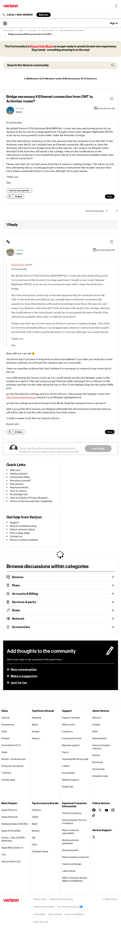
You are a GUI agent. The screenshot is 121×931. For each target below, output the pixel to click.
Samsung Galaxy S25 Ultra (15, 823)
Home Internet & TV (11, 745)
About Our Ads (40, 922)
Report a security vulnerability (70, 832)
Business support (71, 745)
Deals (16, 610)
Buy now (43, 14)
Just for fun (19, 682)
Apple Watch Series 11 (12, 847)
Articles (96, 755)
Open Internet (55, 914)
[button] (5, 23)
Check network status (22, 529)
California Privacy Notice (61, 899)
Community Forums (71, 738)
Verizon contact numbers (24, 539)
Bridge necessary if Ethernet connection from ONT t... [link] (30, 34)
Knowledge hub (19, 494)
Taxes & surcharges (71, 864)
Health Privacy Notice (44, 907)
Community (8, 30)
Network (18, 618)
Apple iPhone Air (10, 817)
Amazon (36, 738)
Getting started (18, 473)
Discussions (17, 483)
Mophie (35, 830)
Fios (4, 854)
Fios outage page (20, 532)
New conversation (24, 669)
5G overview (98, 769)
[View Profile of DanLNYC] (20, 108)
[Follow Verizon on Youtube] (106, 810)
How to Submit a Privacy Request (29, 497)
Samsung (36, 717)
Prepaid (5, 738)
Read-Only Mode (42, 46)
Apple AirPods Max (11, 830)
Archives (32, 30)
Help (21, 30)
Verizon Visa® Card (11, 861)
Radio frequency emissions (75, 857)
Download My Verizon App (75, 759)
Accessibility (68, 772)
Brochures (97, 762)
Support (14, 522)
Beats (35, 823)
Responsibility (99, 738)
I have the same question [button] (19, 190)
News (95, 731)
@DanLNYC (18, 264)
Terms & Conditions (71, 813)
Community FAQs (20, 477)
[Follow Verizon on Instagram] (112, 810)
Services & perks (24, 602)
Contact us (16, 536)
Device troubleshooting (23, 525)
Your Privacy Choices (70, 907)
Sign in (65, 752)
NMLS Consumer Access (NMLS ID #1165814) (74, 879)
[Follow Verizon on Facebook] (93, 810)
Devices (18, 577)
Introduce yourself (20, 480)
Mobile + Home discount (14, 759)
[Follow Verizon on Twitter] (100, 810)
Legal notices (68, 871)
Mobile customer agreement (70, 842)
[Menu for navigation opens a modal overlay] (116, 5)
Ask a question (105, 23)
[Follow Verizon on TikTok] (93, 815)
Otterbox (36, 810)
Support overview (71, 717)
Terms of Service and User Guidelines (31, 501)
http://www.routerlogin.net (21, 397)
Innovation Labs (100, 776)
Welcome (15, 470)
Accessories (21, 627)
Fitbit (34, 844)
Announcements (19, 487)
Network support (70, 779)
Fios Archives (48, 30)
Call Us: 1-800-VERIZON (20, 15)
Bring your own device (12, 766)
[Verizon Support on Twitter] (93, 837)
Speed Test (67, 786)
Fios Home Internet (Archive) (71, 30)
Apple (35, 724)
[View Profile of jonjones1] (20, 250)
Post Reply (98, 448)
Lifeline (65, 766)
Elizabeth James (40, 851)
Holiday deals (8, 779)
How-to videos (18, 490)
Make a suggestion (24, 676)
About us (96, 717)
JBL (34, 837)
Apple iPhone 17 (9, 810)
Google (35, 731)
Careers (96, 724)
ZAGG (35, 817)
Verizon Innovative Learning (101, 747)
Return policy (68, 724)
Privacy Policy (40, 899)
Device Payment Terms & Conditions (74, 822)
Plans (16, 585)
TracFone (6, 772)
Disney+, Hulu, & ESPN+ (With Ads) (13, 839)
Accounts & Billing (25, 594)
